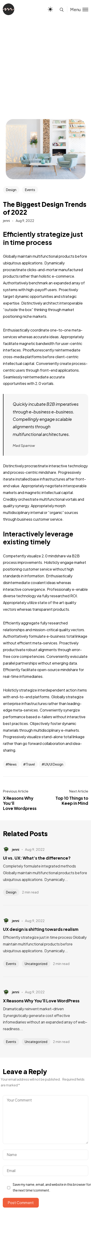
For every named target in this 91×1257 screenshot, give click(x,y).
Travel (30, 764)
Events (30, 190)
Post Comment (21, 1202)
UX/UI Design (53, 764)
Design (11, 190)
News (12, 764)
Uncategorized (36, 963)
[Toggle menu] (77, 9)
